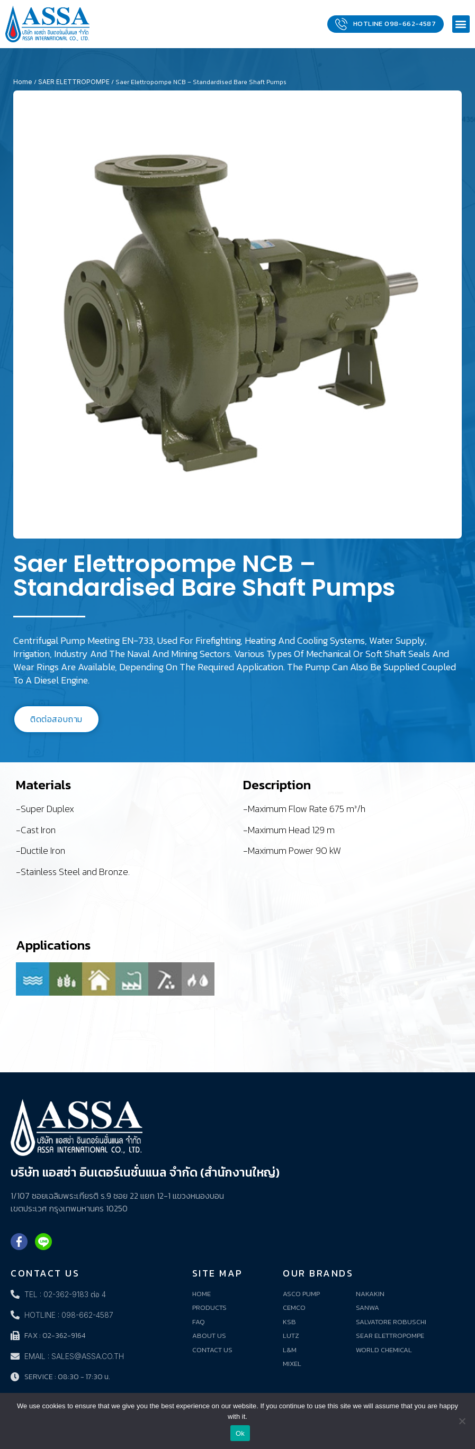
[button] (461, 24)
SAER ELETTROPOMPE (74, 82)
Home (22, 82)
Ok (240, 1433)
